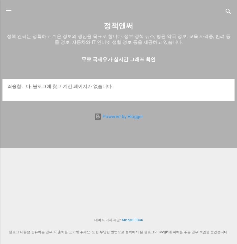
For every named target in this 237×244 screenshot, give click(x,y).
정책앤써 (118, 26)
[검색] (228, 12)
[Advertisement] (118, 168)
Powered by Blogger (118, 116)
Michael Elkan (132, 220)
